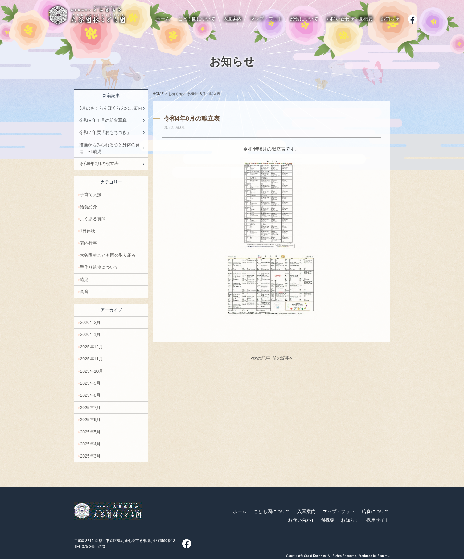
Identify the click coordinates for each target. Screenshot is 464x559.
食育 (84, 291)
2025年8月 (90, 395)
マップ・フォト (338, 511)
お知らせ (232, 62)
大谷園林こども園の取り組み (108, 255)
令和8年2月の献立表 (99, 163)
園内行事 (88, 243)
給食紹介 (88, 206)
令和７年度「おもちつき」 (105, 132)
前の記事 (280, 358)
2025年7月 (90, 407)
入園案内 (306, 511)
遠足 (84, 279)
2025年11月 (91, 358)
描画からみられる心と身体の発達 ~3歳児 (109, 148)
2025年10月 (91, 371)
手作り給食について (99, 267)
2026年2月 (90, 322)
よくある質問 (93, 218)
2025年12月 (91, 346)
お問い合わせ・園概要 (311, 520)
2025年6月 (90, 419)
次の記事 (261, 358)
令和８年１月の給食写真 (103, 120)
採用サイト (377, 520)
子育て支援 (90, 194)
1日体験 (87, 230)
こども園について (271, 511)
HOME (158, 94)
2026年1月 (90, 334)
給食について (375, 511)
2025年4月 (90, 443)
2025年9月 (90, 383)
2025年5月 (90, 431)
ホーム (240, 511)
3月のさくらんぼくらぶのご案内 (110, 108)
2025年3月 (90, 455)
